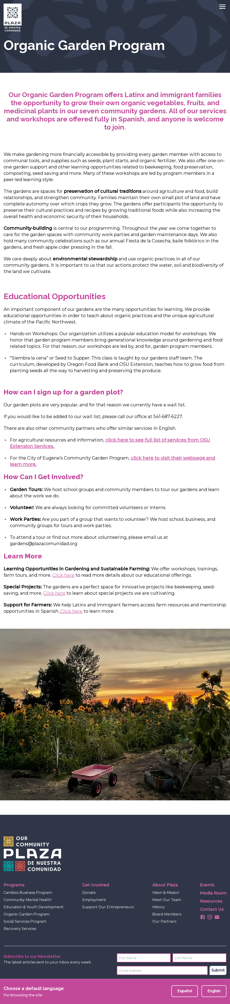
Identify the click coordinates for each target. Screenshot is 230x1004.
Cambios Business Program (28, 892)
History (158, 907)
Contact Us (211, 909)
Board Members (166, 914)
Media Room (213, 893)
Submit (218, 970)
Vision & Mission (165, 892)
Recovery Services (20, 929)
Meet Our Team (166, 900)
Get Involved (95, 885)
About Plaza (165, 885)
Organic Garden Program (26, 914)
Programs (14, 885)
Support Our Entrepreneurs (108, 907)
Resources (211, 901)
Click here (63, 575)
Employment (94, 900)
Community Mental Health (28, 900)
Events (207, 885)
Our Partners (164, 921)
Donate (89, 892)
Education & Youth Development (34, 907)
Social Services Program (25, 921)
